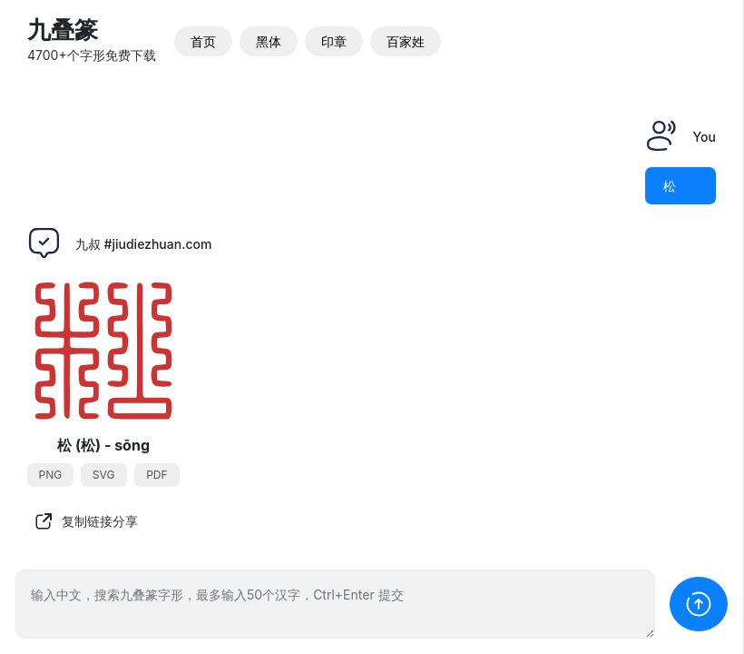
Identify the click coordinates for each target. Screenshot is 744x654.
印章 (334, 41)
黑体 (268, 41)
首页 (203, 41)
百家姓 (406, 41)
